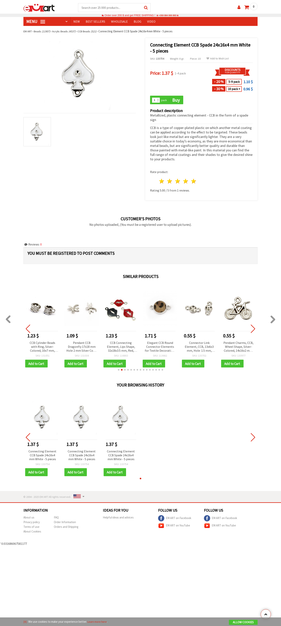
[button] (118, 370)
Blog (137, 22)
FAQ (56, 518)
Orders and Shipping (66, 528)
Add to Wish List (217, 58)
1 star (162, 182)
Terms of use (31, 528)
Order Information (65, 523)
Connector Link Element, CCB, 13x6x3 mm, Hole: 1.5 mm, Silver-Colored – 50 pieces (199, 347)
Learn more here (98, 622)
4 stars (186, 182)
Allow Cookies (243, 622)
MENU (35, 21)
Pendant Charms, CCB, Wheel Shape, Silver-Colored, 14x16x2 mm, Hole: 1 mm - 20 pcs (238, 347)
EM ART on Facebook (174, 519)
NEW (76, 22)
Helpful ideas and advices (118, 518)
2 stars (170, 182)
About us (28, 518)
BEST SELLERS (95, 22)
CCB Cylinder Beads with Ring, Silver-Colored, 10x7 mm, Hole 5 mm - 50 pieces (42, 347)
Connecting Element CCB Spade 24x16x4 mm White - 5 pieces (42, 456)
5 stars (194, 182)
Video (151, 22)
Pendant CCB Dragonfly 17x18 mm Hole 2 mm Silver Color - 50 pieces (81, 347)
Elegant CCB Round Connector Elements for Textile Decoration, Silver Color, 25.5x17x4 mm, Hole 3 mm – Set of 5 (160, 347)
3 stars (178, 182)
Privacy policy (31, 523)
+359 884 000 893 (167, 15)
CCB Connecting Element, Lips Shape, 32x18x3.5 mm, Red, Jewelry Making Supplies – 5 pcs (121, 347)
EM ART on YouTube (174, 527)
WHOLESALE (119, 22)
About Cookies (32, 532)
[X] (25, 622)
